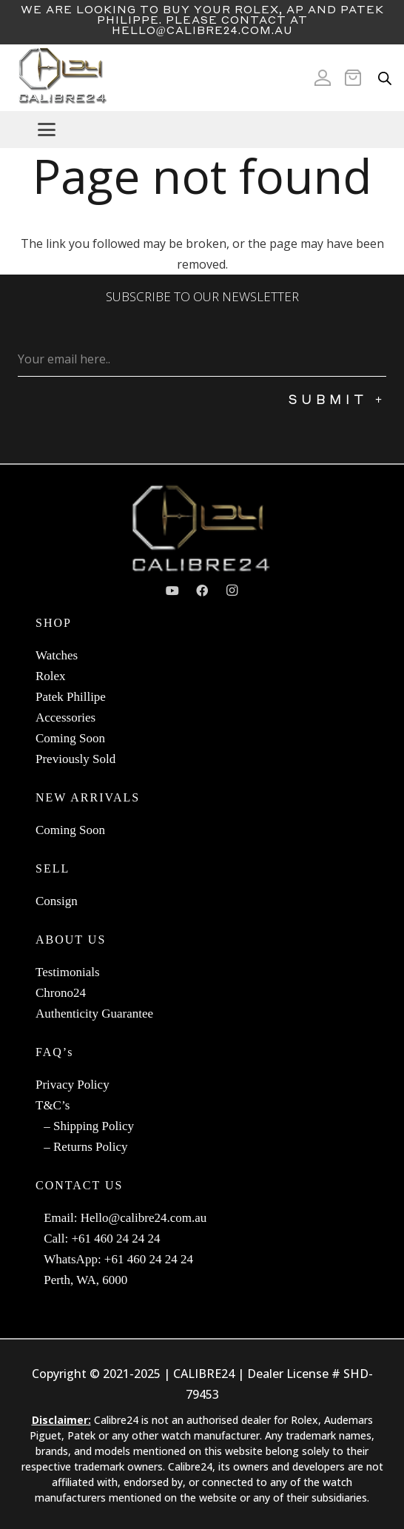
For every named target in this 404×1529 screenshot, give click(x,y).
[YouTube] (172, 590)
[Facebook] (202, 590)
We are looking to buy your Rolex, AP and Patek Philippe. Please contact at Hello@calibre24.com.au (202, 19)
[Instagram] (231, 590)
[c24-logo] (62, 77)
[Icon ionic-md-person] (322, 78)
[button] (214, 129)
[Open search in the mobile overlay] (384, 78)
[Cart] (357, 77)
